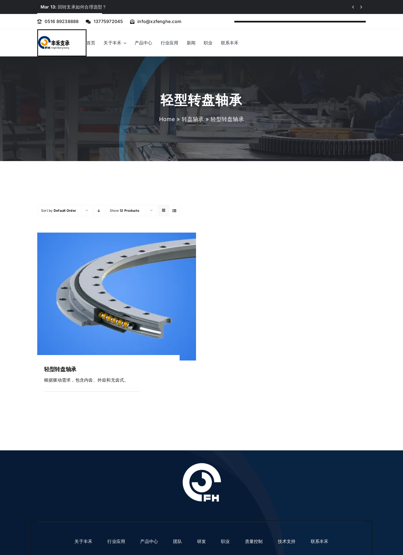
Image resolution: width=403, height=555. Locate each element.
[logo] (54, 38)
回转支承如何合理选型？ (74, 7)
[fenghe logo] (201, 463)
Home (167, 119)
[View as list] (174, 210)
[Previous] (353, 7)
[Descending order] (99, 210)
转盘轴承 (193, 119)
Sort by (58, 210)
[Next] (361, 7)
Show (124, 210)
